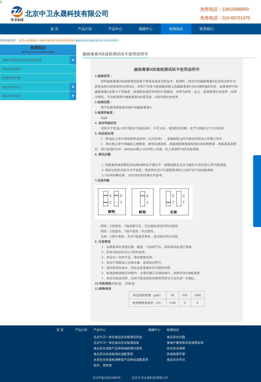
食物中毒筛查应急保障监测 (185, 342)
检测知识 (176, 29)
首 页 (54, 29)
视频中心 (146, 29)
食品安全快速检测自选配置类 (113, 354)
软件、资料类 (103, 365)
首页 (21, 40)
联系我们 (207, 29)
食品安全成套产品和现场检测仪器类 (118, 348)
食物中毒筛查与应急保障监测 (56, 40)
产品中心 (115, 29)
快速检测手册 (11, 78)
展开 (257, 194)
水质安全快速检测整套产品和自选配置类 (121, 359)
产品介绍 (85, 29)
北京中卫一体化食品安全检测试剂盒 (118, 337)
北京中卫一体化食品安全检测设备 (116, 342)
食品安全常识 (11, 87)
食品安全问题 (11, 96)
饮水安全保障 (11, 69)
